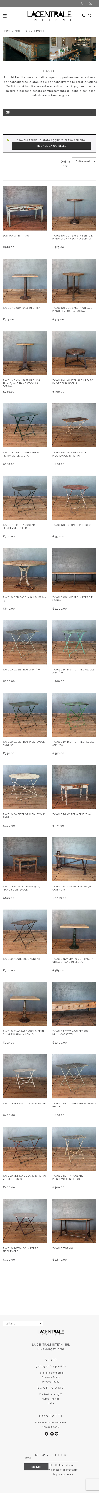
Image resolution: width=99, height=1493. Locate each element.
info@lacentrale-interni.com (50, 1422)
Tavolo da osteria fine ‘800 (71, 814)
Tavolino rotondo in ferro (71, 525)
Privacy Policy (50, 1381)
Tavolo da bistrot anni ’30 (21, 669)
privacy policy (52, 1474)
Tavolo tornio (62, 1248)
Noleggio (22, 31)
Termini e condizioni (51, 1372)
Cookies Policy (51, 1377)
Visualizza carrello (51, 145)
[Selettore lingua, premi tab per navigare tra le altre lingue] (23, 1323)
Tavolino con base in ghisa (21, 308)
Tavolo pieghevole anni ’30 (21, 959)
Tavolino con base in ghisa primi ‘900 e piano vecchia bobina (21, 383)
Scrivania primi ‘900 (16, 235)
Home (7, 31)
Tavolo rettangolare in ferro (24, 1103)
